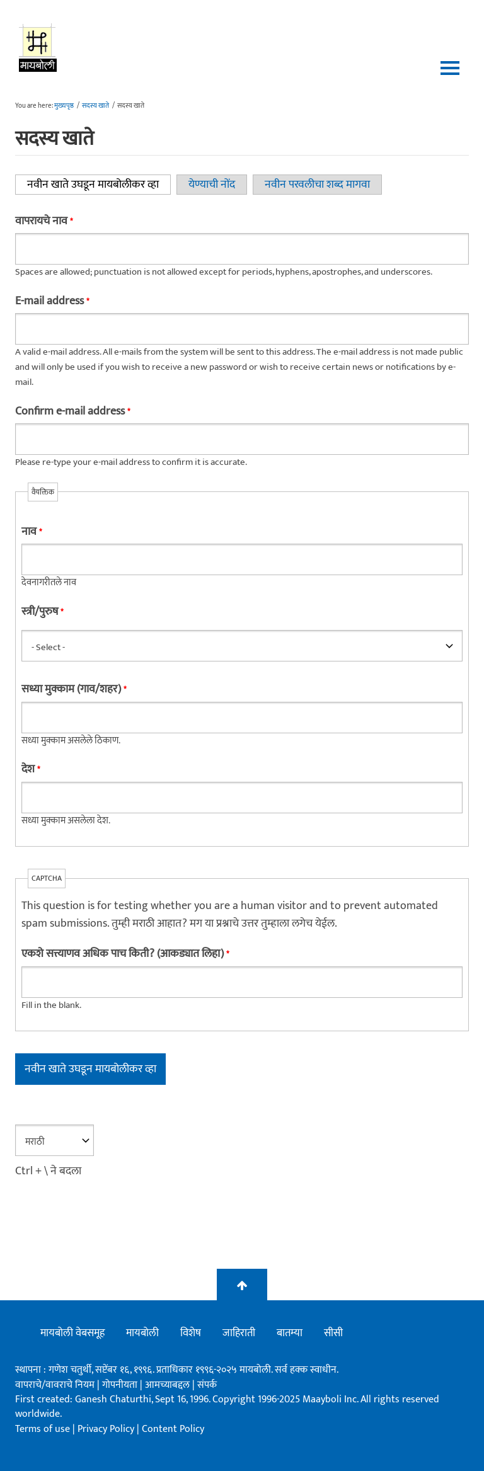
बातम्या (289, 1333)
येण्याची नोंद (211, 184)
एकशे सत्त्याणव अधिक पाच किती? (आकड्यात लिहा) (125, 954)
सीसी (333, 1333)
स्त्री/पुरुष (42, 612)
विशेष (190, 1333)
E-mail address (52, 301)
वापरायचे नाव (43, 221)
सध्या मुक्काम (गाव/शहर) (73, 689)
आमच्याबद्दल (168, 1385)
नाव (31, 532)
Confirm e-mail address (72, 411)
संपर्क (207, 1385)
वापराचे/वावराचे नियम (55, 1385)
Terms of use (42, 1429)
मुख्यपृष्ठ (64, 106)
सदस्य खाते (95, 106)
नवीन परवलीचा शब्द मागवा (317, 184)
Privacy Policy (107, 1429)
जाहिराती (238, 1333)
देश (30, 769)
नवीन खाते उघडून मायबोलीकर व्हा (99, 184)
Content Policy (173, 1429)
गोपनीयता (121, 1385)
